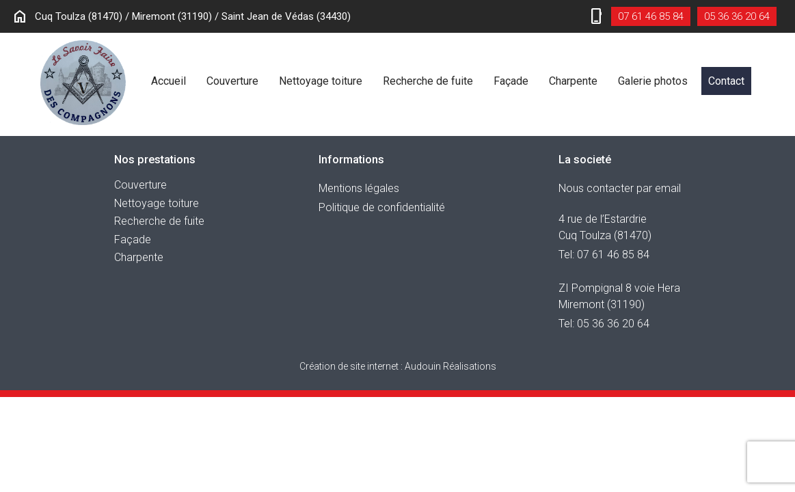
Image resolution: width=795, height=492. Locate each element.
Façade (511, 80)
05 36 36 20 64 (737, 16)
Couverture (232, 80)
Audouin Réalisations (397, 366)
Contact (726, 80)
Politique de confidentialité (382, 207)
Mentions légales (359, 188)
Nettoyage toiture (320, 80)
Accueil (168, 80)
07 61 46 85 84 (651, 16)
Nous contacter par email (619, 188)
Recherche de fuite (428, 80)
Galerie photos (653, 80)
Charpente (573, 80)
